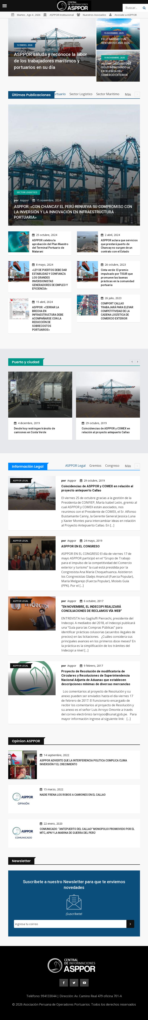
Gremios (95, 465)
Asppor (24, 200)
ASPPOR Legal (75, 465)
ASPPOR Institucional (62, 15)
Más (132, 94)
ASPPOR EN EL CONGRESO (80, 546)
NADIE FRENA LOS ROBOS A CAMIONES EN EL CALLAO (73, 794)
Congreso (112, 465)
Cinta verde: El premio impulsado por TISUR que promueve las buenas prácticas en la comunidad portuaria (117, 277)
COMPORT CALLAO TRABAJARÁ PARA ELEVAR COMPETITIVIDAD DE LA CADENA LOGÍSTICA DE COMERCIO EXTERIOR (117, 311)
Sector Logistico (81, 94)
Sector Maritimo (107, 94)
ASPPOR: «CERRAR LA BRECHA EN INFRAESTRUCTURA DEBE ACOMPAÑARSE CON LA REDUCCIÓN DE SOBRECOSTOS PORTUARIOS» (47, 318)
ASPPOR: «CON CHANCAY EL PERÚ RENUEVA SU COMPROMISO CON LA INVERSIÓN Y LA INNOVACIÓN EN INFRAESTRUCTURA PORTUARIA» (73, 212)
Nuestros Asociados (94, 15)
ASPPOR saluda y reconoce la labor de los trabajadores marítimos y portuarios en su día (50, 61)
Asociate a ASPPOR (126, 15)
